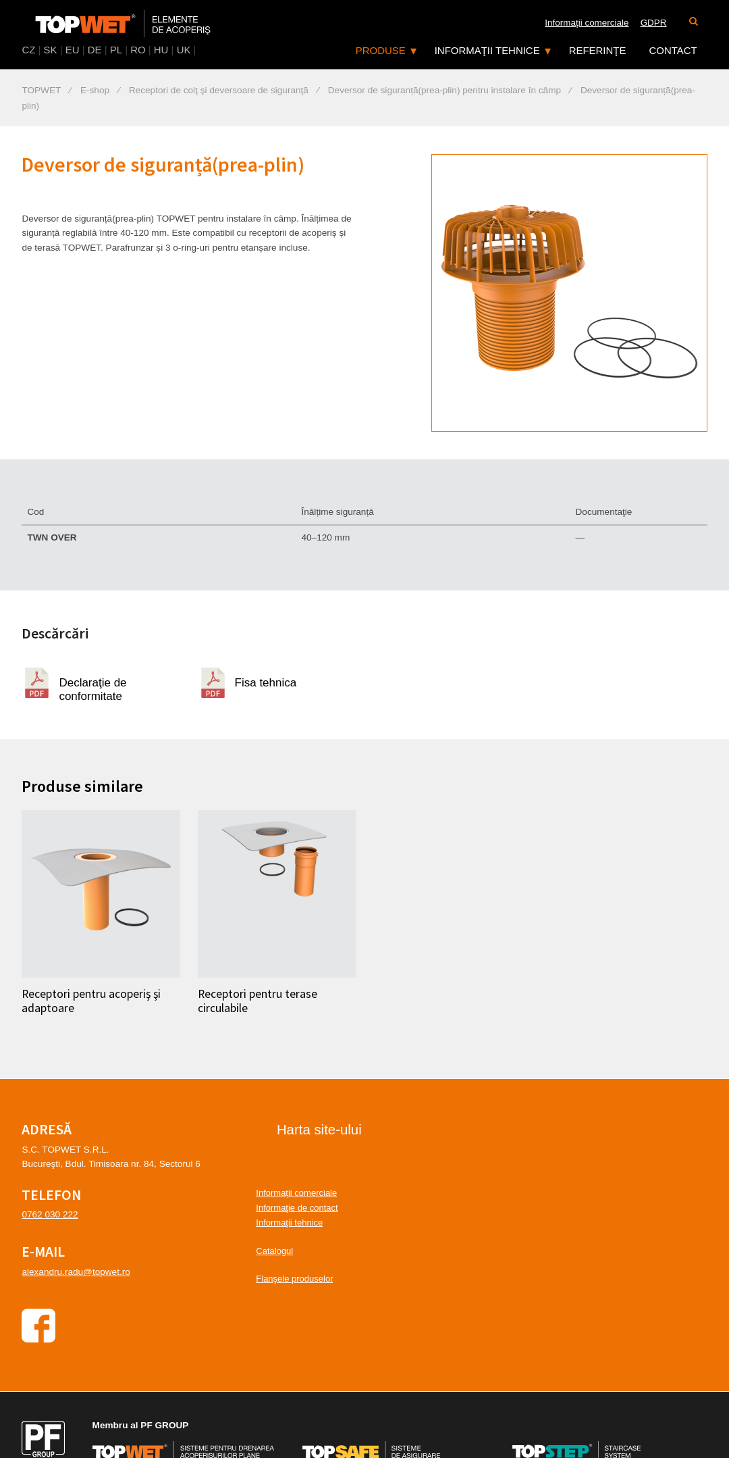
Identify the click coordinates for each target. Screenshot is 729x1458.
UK (184, 49)
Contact (673, 50)
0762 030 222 (50, 1214)
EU (72, 49)
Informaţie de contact (297, 1208)
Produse (381, 50)
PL (116, 49)
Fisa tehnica (266, 682)
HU (161, 49)
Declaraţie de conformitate (92, 687)
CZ (28, 49)
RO (137, 49)
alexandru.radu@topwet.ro (76, 1272)
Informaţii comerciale (586, 23)
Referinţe (597, 50)
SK (50, 49)
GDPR (654, 23)
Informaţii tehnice (487, 50)
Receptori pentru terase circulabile (257, 1000)
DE (95, 49)
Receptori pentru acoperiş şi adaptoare (91, 1000)
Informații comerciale (296, 1193)
